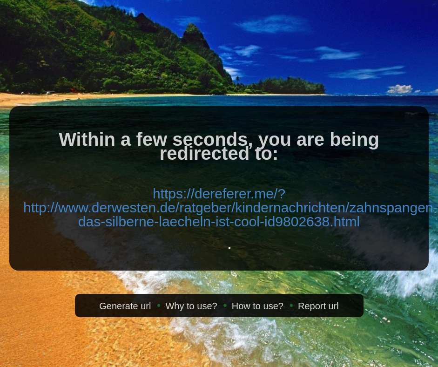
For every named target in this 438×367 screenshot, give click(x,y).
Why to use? (191, 306)
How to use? (257, 306)
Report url (318, 306)
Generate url (125, 306)
